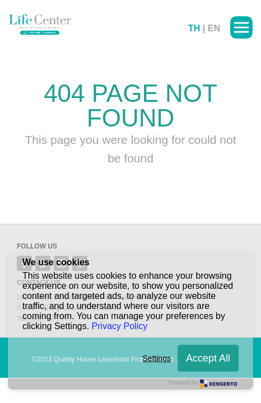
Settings (156, 358)
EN (214, 28)
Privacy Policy (120, 326)
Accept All (208, 358)
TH (194, 28)
